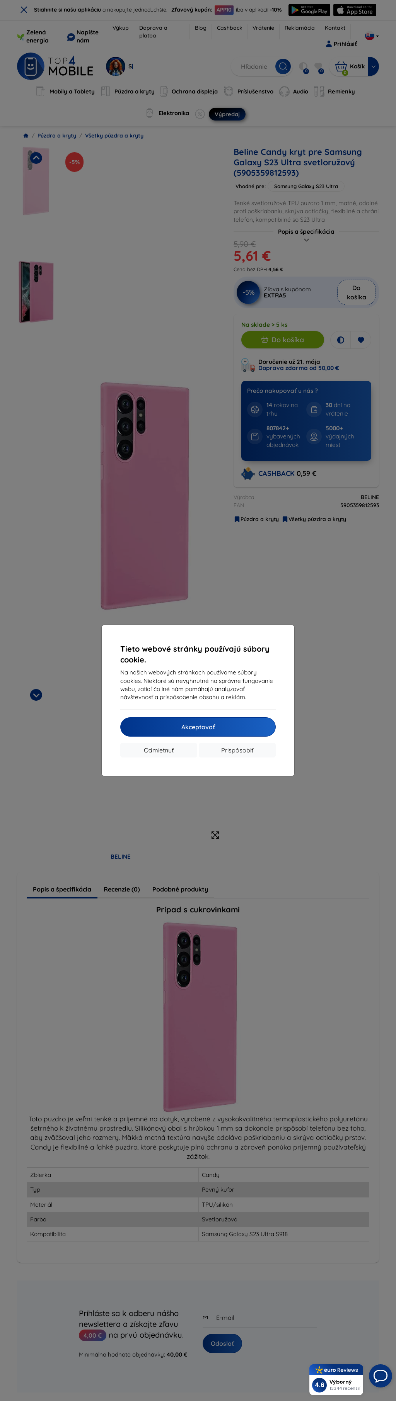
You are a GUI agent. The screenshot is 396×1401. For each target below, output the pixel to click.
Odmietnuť (159, 750)
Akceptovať (198, 727)
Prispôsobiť (237, 750)
